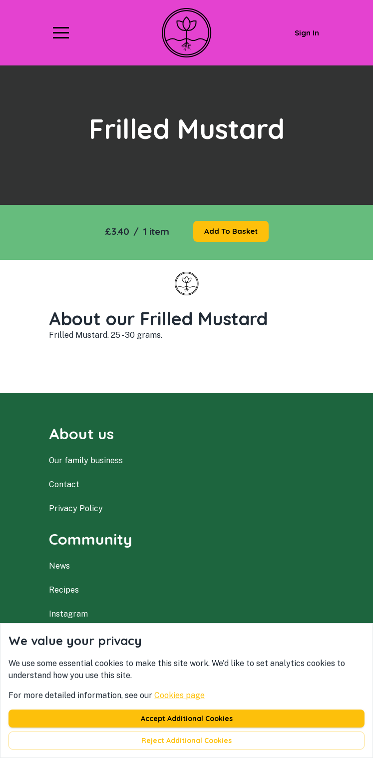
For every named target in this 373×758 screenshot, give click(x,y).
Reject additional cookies (186, 740)
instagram (68, 614)
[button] (61, 32)
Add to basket (231, 231)
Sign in (307, 32)
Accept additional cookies (187, 718)
